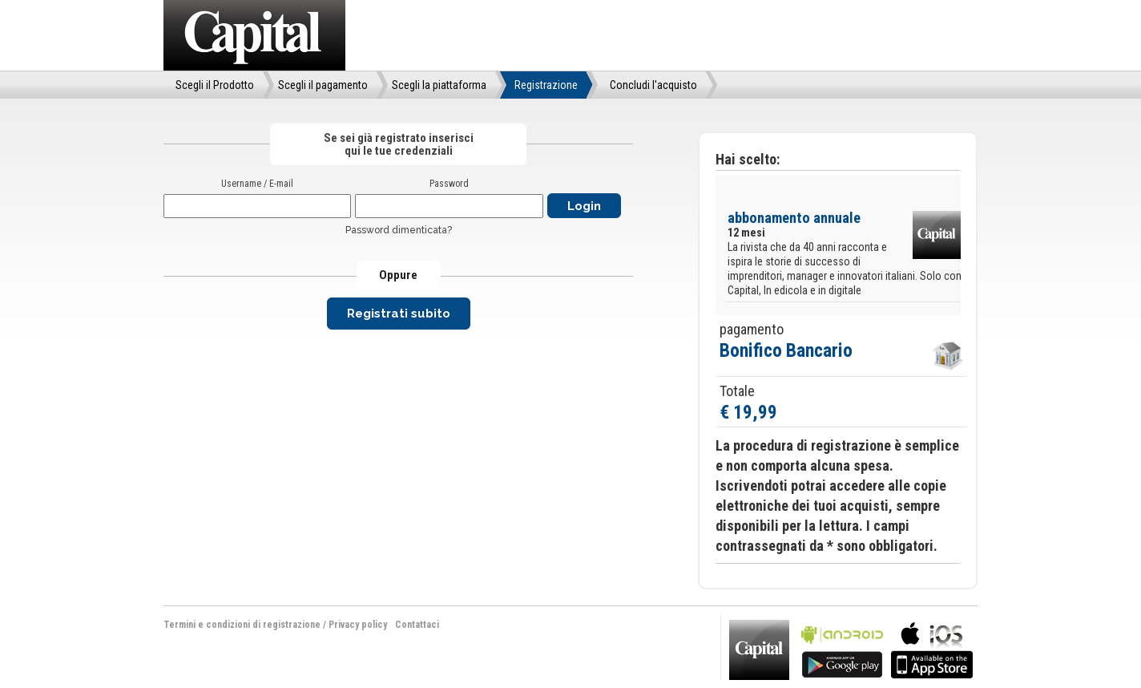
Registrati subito (398, 313)
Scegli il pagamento (323, 85)
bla (842, 648)
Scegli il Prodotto (214, 85)
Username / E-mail (257, 183)
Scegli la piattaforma (439, 85)
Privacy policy (358, 624)
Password (449, 183)
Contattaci (417, 624)
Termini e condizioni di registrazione (242, 624)
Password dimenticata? (398, 230)
